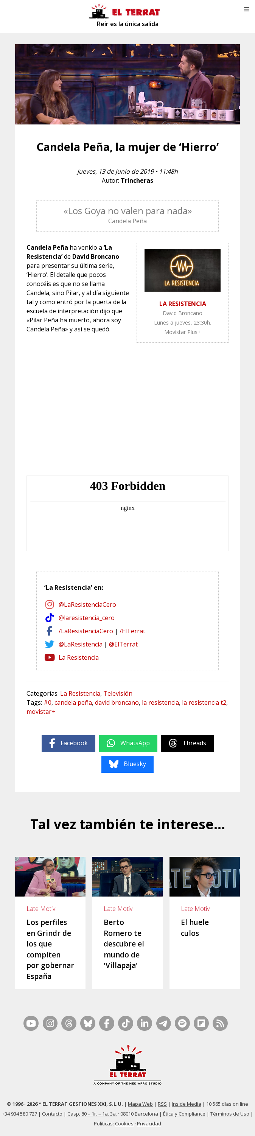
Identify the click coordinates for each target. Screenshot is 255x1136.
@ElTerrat (123, 644)
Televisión (117, 693)
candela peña (73, 702)
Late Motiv (40, 908)
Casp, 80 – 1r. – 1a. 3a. (92, 1113)
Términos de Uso (229, 1113)
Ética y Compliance (184, 1113)
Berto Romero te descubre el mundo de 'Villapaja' (124, 943)
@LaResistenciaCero (87, 604)
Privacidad (149, 1123)
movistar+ (40, 711)
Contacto (52, 1113)
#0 (47, 702)
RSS (162, 1103)
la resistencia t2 (204, 702)
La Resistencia (79, 657)
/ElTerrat (132, 631)
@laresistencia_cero (87, 618)
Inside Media (186, 1103)
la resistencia (160, 702)
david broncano (117, 702)
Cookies (124, 1123)
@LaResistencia (81, 644)
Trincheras (137, 180)
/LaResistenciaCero (86, 631)
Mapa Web (140, 1103)
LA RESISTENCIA (182, 304)
